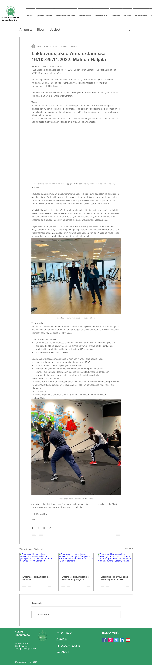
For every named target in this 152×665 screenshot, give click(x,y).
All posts (25, 30)
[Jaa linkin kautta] (50, 528)
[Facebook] (104, 640)
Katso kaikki (128, 549)
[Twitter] (116, 640)
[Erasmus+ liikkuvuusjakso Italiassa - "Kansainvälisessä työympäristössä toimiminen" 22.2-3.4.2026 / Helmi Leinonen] (37, 563)
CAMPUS (61, 639)
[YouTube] (128, 640)
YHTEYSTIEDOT (64, 632)
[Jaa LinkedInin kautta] (44, 528)
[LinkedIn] (122, 640)
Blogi (41, 30)
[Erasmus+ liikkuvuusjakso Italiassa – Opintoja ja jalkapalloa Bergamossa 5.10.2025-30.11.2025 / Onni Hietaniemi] (76, 563)
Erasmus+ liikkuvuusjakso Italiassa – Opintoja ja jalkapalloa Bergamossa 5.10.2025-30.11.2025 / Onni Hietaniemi (75, 578)
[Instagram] (110, 640)
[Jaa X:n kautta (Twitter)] (38, 528)
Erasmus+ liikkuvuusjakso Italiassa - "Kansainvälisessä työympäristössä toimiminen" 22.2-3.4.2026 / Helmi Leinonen (36, 578)
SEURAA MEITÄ (110, 632)
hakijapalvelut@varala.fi (25, 649)
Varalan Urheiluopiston (10, 17)
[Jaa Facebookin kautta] (32, 528)
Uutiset (54, 30)
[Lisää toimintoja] (119, 46)
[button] (44, 14)
